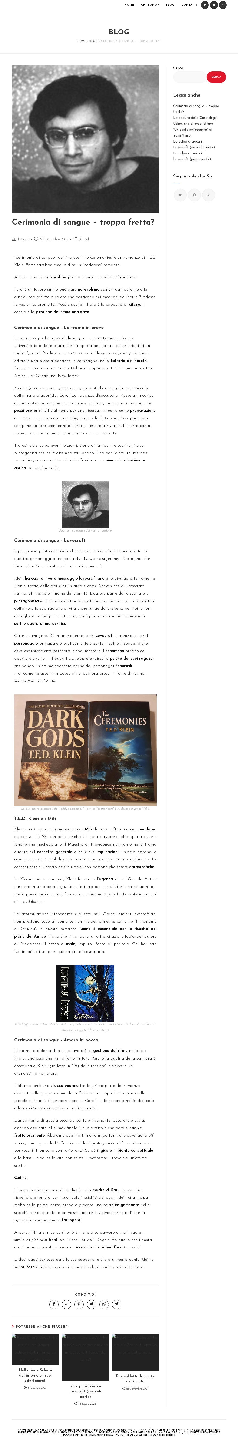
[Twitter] (180, 195)
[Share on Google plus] (66, 1304)
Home (81, 41)
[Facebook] (194, 195)
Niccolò (23, 239)
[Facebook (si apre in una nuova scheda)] (214, 5)
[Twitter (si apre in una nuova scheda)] (205, 5)
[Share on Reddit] (91, 1304)
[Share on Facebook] (54, 1304)
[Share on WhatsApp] (104, 1304)
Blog (93, 41)
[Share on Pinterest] (79, 1304)
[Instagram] (208, 195)
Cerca (178, 68)
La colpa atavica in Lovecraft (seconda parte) (85, 1391)
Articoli (84, 239)
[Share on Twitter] (116, 1304)
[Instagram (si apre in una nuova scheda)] (223, 5)
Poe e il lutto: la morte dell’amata (135, 1378)
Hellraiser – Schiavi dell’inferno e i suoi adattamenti (35, 1375)
